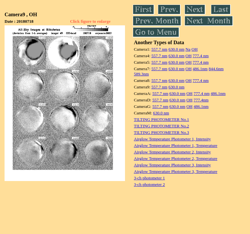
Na (188, 49)
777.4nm (201, 100)
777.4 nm (201, 55)
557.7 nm (159, 49)
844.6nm (216, 68)
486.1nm (200, 68)
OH (194, 49)
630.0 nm (176, 49)
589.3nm (141, 74)
